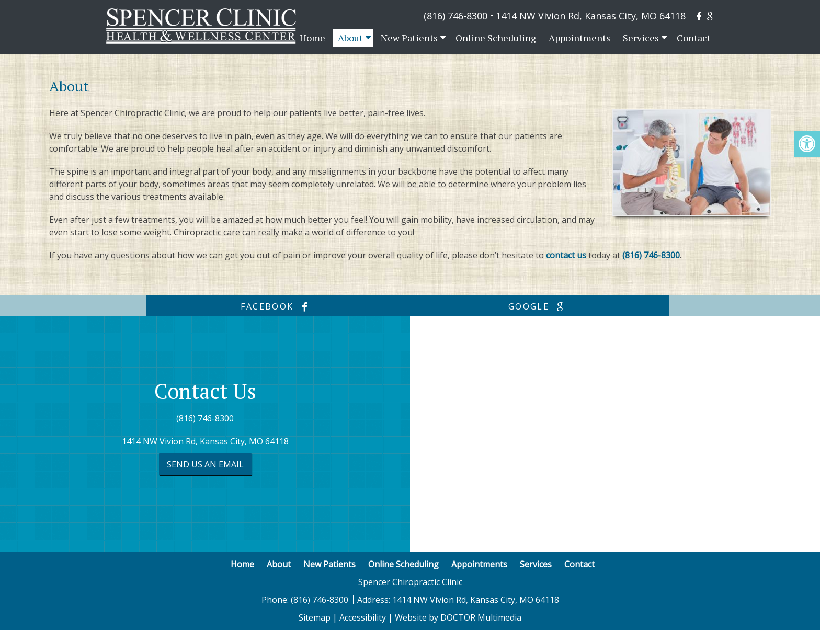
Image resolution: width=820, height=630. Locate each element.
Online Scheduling (495, 37)
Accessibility (362, 617)
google (538, 306)
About (350, 37)
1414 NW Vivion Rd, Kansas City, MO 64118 (591, 15)
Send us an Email (205, 464)
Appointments (579, 37)
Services (641, 37)
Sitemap (315, 617)
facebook (277, 306)
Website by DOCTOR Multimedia (458, 617)
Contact (694, 37)
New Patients (409, 37)
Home (312, 37)
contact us (566, 255)
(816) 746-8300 (455, 15)
